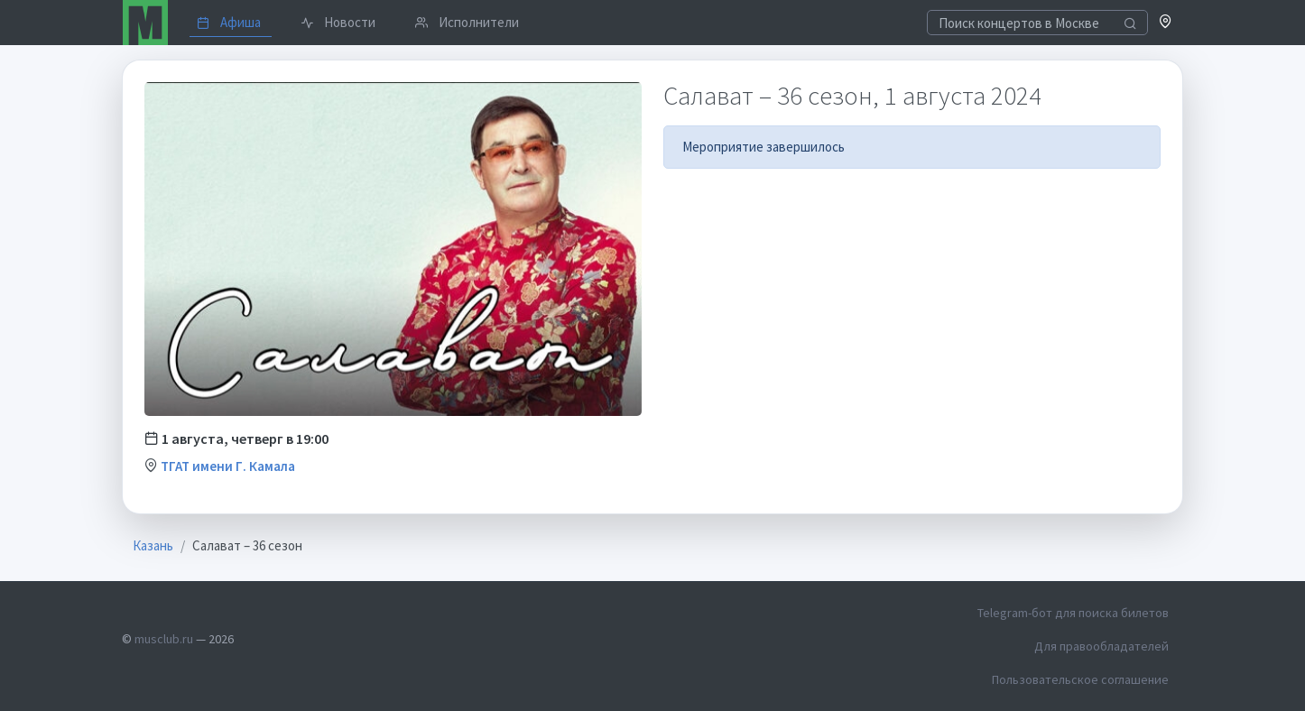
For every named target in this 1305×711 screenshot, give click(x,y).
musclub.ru (163, 639)
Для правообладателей (1101, 646)
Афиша (229, 22)
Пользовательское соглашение (1080, 679)
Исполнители (467, 22)
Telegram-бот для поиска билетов (1073, 613)
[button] (1165, 23)
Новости (338, 22)
